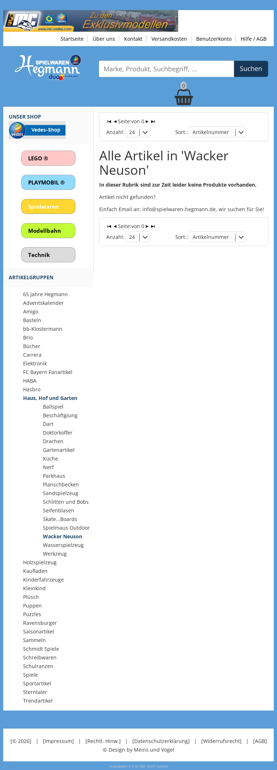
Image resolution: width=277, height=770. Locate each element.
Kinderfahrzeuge (43, 579)
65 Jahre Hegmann (45, 294)
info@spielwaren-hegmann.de (179, 209)
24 (132, 132)
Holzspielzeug (40, 562)
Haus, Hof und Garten (50, 398)
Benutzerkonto (214, 38)
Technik (39, 254)
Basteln (32, 320)
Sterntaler (35, 692)
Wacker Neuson (62, 536)
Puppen (32, 605)
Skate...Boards (60, 519)
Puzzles (32, 614)
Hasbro (31, 389)
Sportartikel (37, 683)
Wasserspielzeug (63, 545)
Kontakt (133, 38)
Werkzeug (55, 553)
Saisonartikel (38, 631)
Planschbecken (61, 484)
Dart (48, 423)
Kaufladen (35, 571)
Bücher (31, 346)
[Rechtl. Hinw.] (103, 741)
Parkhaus (54, 475)
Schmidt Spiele (41, 648)
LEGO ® (38, 158)
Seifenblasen (58, 510)
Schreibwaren (40, 657)
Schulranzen (38, 666)
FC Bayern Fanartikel (47, 372)
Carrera (32, 354)
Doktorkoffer (57, 432)
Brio (28, 337)
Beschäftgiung (60, 415)
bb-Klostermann (42, 328)
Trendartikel (38, 700)
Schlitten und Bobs (66, 501)
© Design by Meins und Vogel (138, 749)
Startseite (72, 38)
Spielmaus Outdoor (66, 527)
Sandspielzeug (60, 493)
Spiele (30, 674)
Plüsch (31, 596)
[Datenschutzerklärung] (161, 741)
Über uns (104, 38)
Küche (50, 458)
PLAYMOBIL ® (46, 182)
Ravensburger (40, 622)
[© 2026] (20, 741)
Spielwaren (43, 206)
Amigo (30, 311)
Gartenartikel (59, 449)
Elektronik (35, 363)
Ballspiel (53, 406)
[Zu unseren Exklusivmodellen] (90, 20)
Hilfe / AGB (254, 38)
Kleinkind (34, 588)
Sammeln (34, 640)
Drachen (53, 441)
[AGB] (260, 741)
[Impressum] (58, 741)
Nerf (48, 467)
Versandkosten (169, 38)
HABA (29, 380)
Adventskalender (43, 302)
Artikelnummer (211, 132)
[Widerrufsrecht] (221, 741)
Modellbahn (44, 230)
